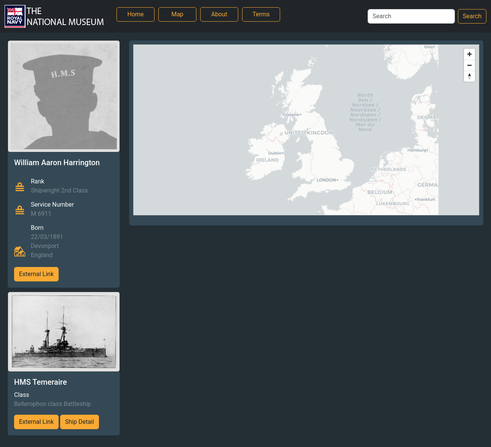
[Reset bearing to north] (469, 76)
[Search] (411, 16)
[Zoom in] (469, 54)
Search (472, 16)
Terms (261, 14)
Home (135, 14)
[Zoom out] (469, 65)
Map (177, 14)
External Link (36, 274)
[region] (306, 130)
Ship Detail (79, 421)
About (219, 14)
